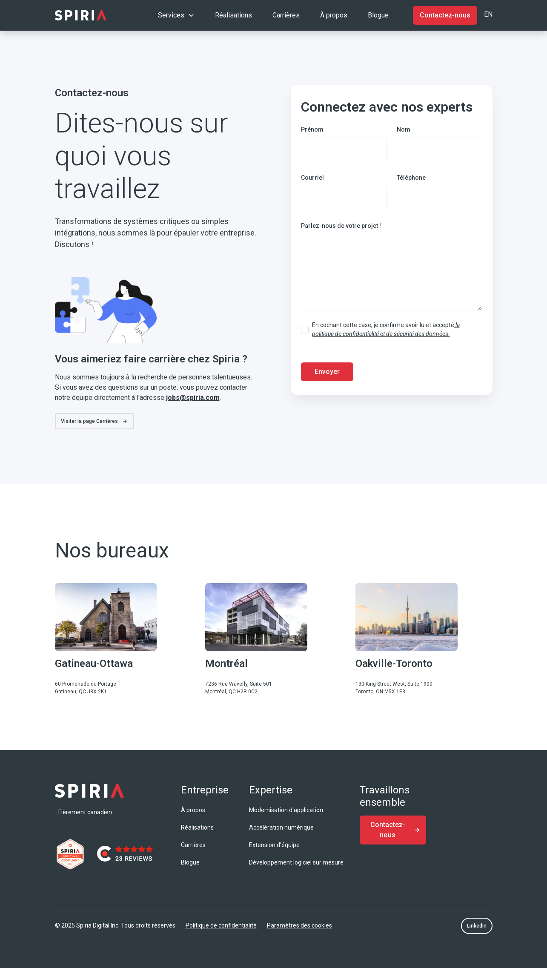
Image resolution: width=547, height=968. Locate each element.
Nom (403, 129)
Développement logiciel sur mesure (296, 862)
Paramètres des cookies (299, 925)
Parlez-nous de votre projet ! (341, 225)
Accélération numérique (281, 827)
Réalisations (233, 15)
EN (488, 14)
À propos (333, 15)
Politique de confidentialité (221, 925)
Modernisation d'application (286, 810)
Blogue (378, 15)
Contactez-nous (445, 15)
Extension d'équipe (274, 845)
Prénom (312, 129)
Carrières (286, 15)
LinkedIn (477, 926)
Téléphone (411, 177)
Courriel (312, 177)
